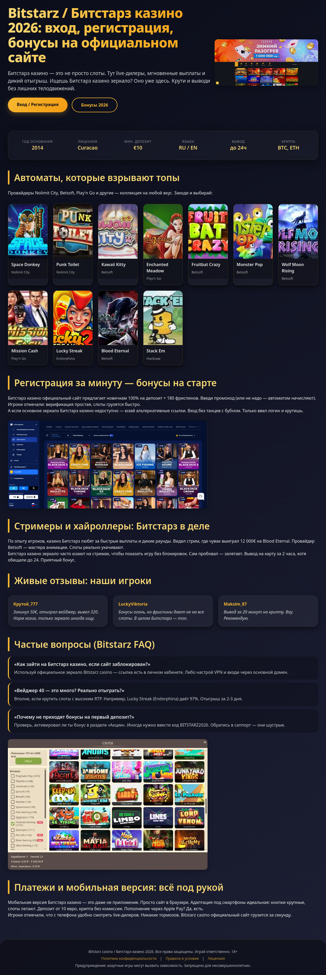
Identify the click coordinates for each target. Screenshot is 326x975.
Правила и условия (182, 958)
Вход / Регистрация (38, 104)
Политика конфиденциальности (129, 958)
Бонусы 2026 (94, 105)
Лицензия (216, 958)
